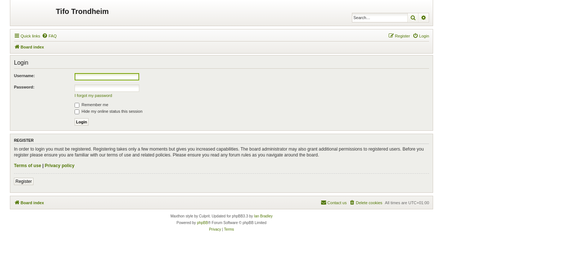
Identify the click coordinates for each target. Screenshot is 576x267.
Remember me (91, 104)
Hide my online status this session (109, 111)
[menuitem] (49, 36)
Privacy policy (60, 165)
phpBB (202, 223)
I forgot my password (93, 95)
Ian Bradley (263, 216)
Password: (24, 87)
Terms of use (27, 165)
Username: (24, 75)
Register (23, 181)
